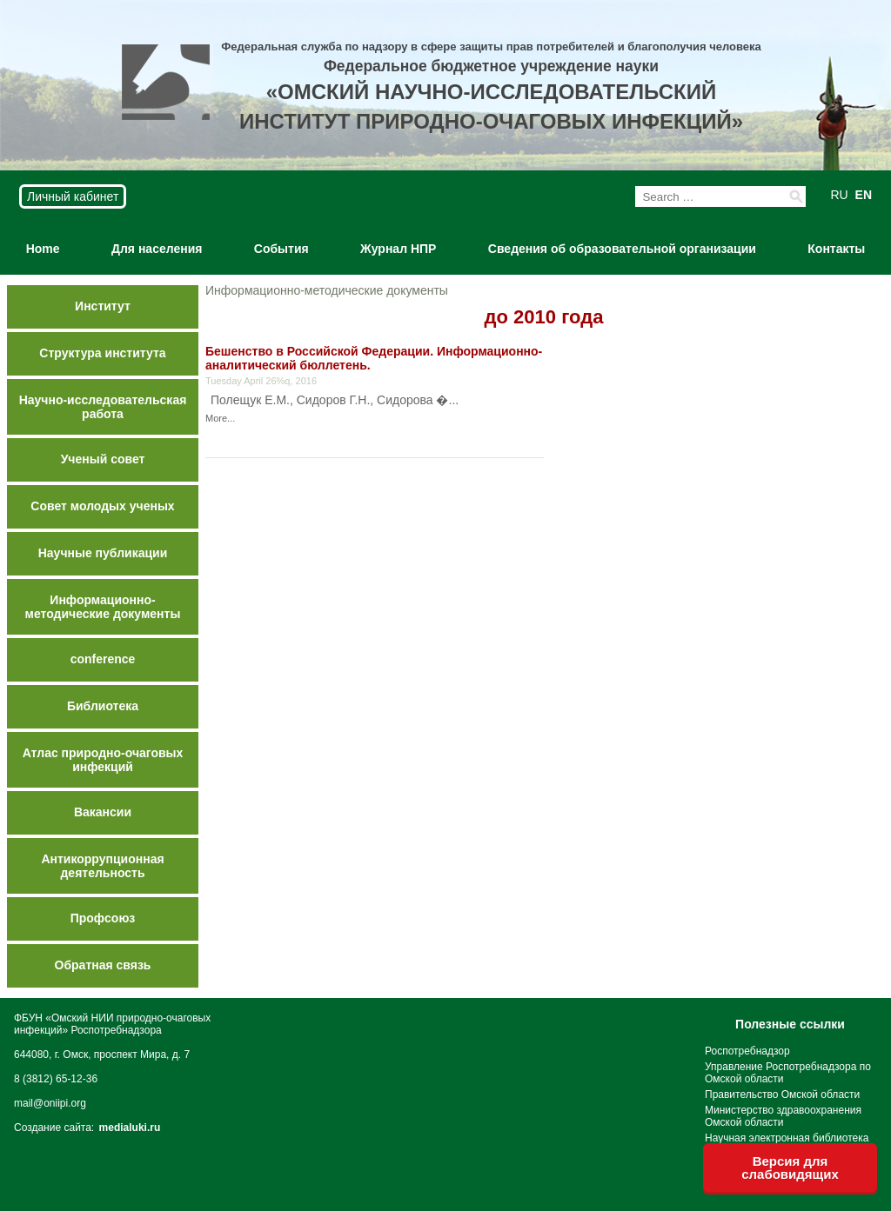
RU (838, 195)
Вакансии (102, 812)
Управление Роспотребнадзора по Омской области (788, 1073)
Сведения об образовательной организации (622, 249)
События (281, 249)
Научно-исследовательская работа (103, 407)
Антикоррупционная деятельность (102, 866)
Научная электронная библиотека (786, 1138)
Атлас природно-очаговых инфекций (103, 760)
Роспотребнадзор (747, 1051)
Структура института (102, 353)
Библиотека (102, 706)
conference (103, 659)
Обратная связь (103, 965)
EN (863, 195)
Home (43, 249)
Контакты (836, 249)
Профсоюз (103, 918)
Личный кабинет (72, 196)
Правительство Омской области (782, 1094)
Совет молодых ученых (102, 506)
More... (220, 418)
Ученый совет (103, 459)
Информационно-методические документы (103, 607)
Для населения (156, 249)
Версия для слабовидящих (790, 1167)
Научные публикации (103, 553)
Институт (103, 306)
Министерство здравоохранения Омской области (783, 1116)
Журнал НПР (398, 249)
